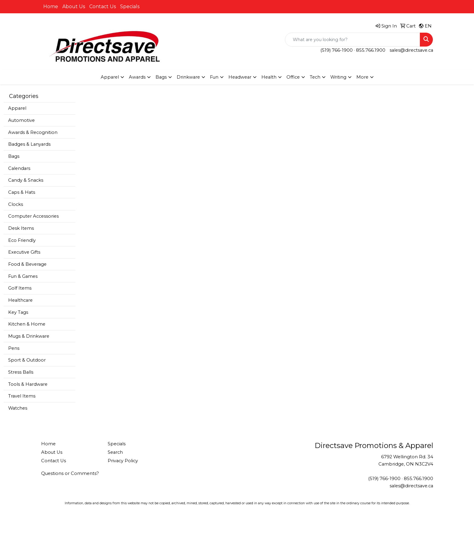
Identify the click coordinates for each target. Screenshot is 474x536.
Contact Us (102, 6)
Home (50, 6)
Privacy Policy (123, 460)
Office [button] (293, 77)
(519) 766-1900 (336, 50)
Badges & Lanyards (29, 144)
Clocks (15, 204)
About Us (73, 6)
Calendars (19, 168)
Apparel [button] (110, 77)
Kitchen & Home (26, 324)
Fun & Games (23, 276)
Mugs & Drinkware (28, 336)
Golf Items (19, 288)
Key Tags (18, 312)
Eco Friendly (22, 240)
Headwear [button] (239, 77)
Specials (129, 6)
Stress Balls (20, 372)
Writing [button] (338, 77)
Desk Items (21, 228)
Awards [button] (137, 77)
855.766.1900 (370, 50)
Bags (13, 156)
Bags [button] (161, 77)
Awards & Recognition (32, 132)
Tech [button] (315, 77)
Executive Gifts (24, 252)
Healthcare (20, 300)
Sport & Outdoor (27, 360)
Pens (13, 348)
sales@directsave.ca (411, 50)
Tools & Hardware (27, 384)
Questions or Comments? (70, 473)
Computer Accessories (33, 216)
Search (115, 452)
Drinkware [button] (188, 77)
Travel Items (21, 396)
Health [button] (268, 77)
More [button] (362, 77)
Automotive (21, 120)
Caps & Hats (21, 192)
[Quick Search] (352, 40)
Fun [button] (214, 77)
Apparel (17, 108)
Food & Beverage (27, 264)
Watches (17, 408)
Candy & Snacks (25, 180)
